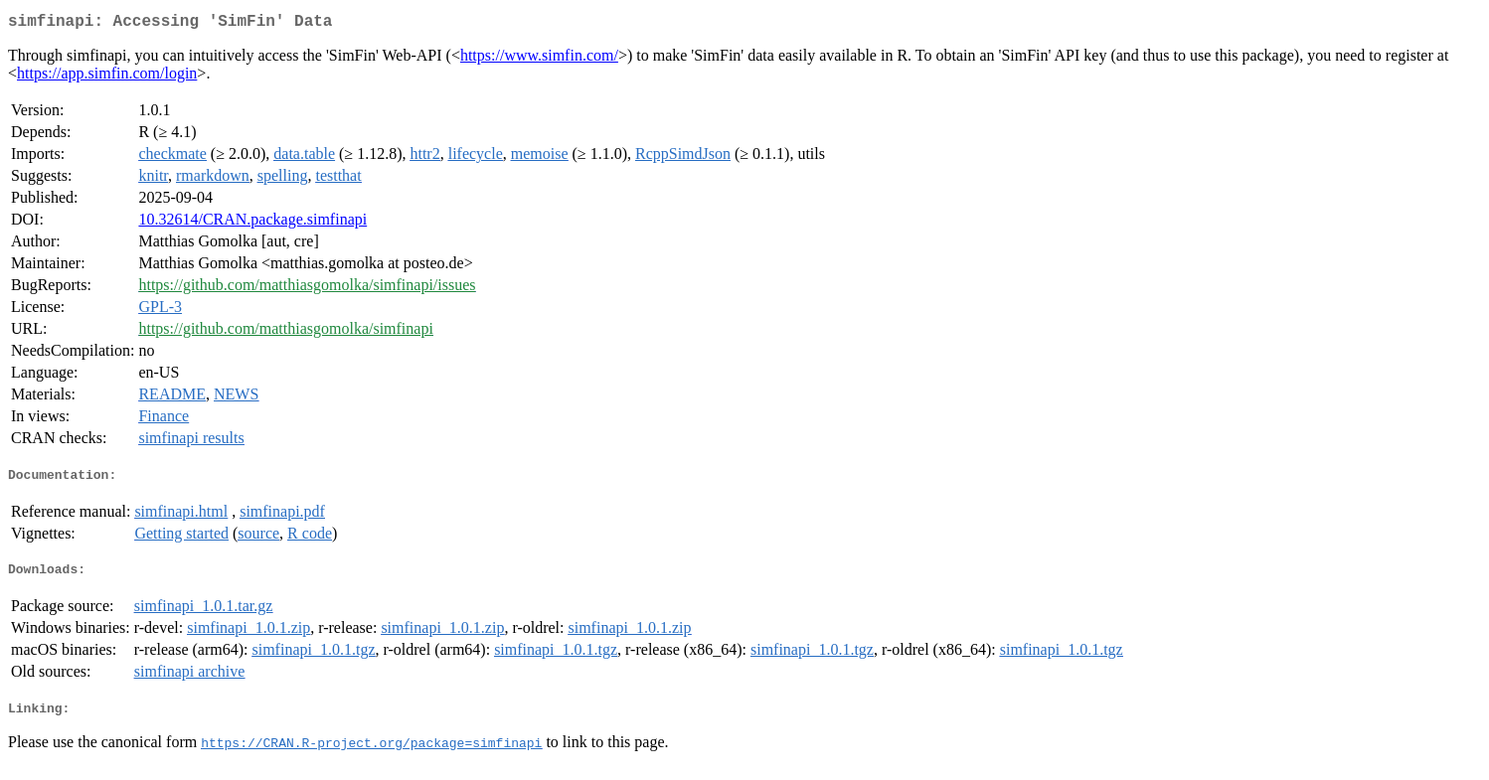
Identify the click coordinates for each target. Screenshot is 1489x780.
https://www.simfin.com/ (539, 59)
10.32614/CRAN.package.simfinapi (252, 223)
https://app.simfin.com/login (107, 77)
